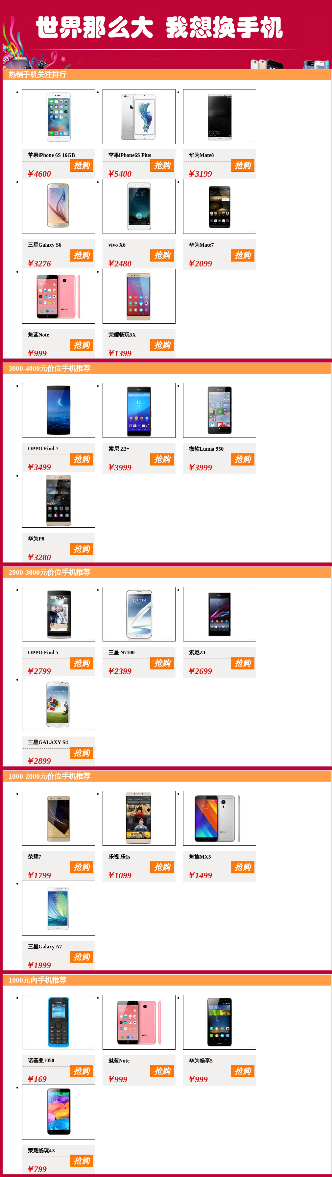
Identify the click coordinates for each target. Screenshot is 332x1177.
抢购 (81, 165)
